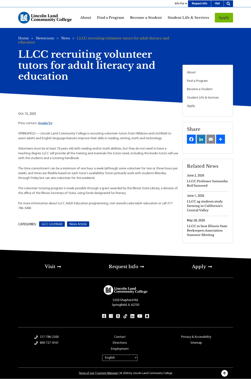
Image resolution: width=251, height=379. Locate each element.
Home (23, 38)
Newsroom (45, 38)
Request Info (199, 3)
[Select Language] (120, 358)
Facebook (104, 316)
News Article (78, 224)
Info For (179, 3)
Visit (217, 3)
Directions (120, 343)
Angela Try (45, 123)
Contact (120, 337)
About (191, 72)
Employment (120, 349)
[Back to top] (224, 373)
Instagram (111, 316)
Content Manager (107, 373)
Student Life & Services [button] (188, 18)
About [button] (85, 18)
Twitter (118, 316)
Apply (224, 18)
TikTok (125, 316)
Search (228, 3)
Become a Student (199, 89)
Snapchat (147, 316)
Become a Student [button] (146, 18)
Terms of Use (86, 373)
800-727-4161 (49, 343)
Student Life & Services (203, 97)
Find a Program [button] (110, 18)
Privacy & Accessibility (196, 337)
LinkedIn (132, 316)
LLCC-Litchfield (52, 224)
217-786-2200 (49, 337)
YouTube (139, 316)
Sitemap (196, 343)
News (65, 38)
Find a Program (197, 81)
